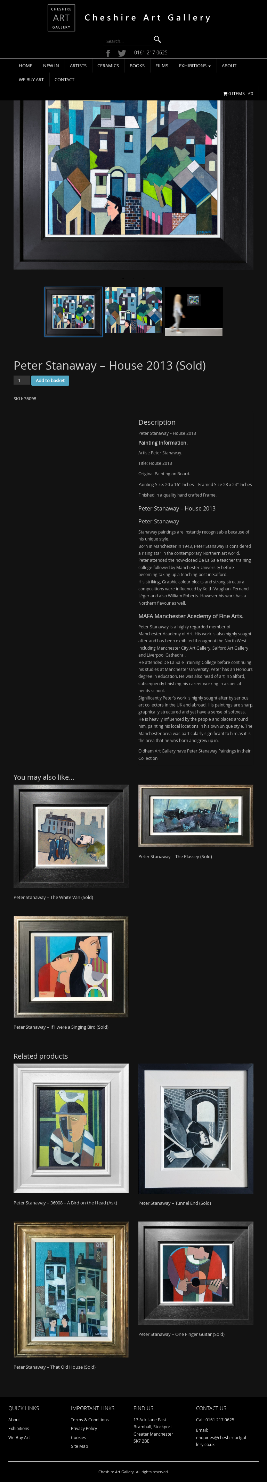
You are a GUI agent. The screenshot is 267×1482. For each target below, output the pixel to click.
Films (161, 65)
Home (25, 65)
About (229, 65)
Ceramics (108, 65)
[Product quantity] (22, 380)
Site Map (79, 1446)
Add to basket (50, 380)
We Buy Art (31, 79)
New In (51, 65)
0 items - (238, 93)
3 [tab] (143, 278)
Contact (64, 79)
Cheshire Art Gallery (116, 1471)
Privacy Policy (84, 1428)
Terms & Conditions (90, 1419)
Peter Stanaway (158, 521)
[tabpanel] (133, 166)
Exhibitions (195, 65)
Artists (78, 65)
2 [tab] (133, 278)
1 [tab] (123, 278)
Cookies (78, 1437)
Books (137, 65)
